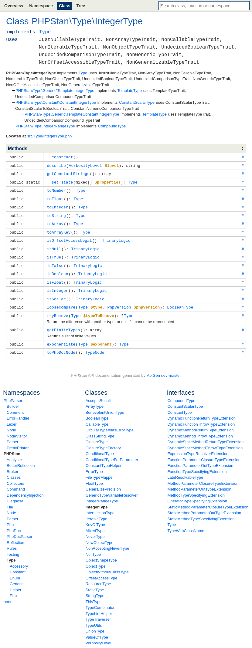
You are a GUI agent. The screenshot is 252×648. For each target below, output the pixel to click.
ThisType (94, 594)
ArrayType (95, 399)
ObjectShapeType (101, 553)
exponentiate (61, 337)
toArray (55, 221)
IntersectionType (100, 506)
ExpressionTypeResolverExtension (197, 446)
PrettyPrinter (18, 441)
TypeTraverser (98, 612)
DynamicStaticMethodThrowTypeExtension (205, 441)
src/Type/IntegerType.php (49, 136)
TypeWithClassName (185, 523)
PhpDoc (14, 523)
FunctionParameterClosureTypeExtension (203, 453)
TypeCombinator (100, 600)
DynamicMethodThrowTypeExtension (200, 429)
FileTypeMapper (100, 470)
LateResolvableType (185, 470)
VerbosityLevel (98, 636)
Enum (15, 571)
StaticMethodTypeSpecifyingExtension (200, 512)
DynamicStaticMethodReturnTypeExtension (205, 435)
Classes (14, 470)
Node (11, 423)
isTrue (54, 253)
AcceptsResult (98, 393)
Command (16, 482)
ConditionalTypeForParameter (112, 453)
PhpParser (13, 393)
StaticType (95, 583)
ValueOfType (97, 630)
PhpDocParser (19, 529)
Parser (12, 435)
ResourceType (98, 577)
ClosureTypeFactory (103, 441)
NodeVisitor (17, 429)
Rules (12, 541)
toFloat (55, 197)
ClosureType (97, 435)
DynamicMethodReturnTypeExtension (200, 423)
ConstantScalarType (185, 399)
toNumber (56, 189)
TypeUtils (94, 618)
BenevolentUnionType (105, 405)
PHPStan (12, 446)
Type (11, 553)
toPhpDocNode (61, 345)
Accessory (19, 559)
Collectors (15, 476)
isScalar (56, 293)
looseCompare (61, 301)
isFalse (55, 261)
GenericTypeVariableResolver (112, 488)
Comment (15, 405)
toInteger (57, 205)
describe (56, 165)
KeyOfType (95, 517)
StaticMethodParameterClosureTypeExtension (207, 500)
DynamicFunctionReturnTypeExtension (201, 411)
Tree (80, 5)
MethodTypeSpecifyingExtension (196, 488)
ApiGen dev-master (164, 368)
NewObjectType (100, 535)
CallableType (97, 417)
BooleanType (97, 411)
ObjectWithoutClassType (107, 565)
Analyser (14, 453)
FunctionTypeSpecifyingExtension (196, 464)
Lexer (12, 417)
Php (10, 517)
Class (64, 5)
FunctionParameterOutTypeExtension (200, 458)
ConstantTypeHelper (104, 458)
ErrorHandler (18, 411)
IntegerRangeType (102, 494)
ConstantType (179, 405)
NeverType (95, 529)
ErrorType (94, 464)
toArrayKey (58, 229)
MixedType (95, 523)
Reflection (15, 535)
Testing (13, 547)
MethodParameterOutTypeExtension (199, 482)
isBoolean (57, 269)
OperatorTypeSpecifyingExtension (197, 494)
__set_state (60, 181)
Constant (18, 565)
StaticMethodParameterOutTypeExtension (204, 506)
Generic (17, 577)
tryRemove (57, 309)
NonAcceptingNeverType (107, 541)
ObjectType (96, 559)
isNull (54, 245)
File (10, 500)
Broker (12, 464)
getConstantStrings (68, 173)
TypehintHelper (99, 606)
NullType (93, 547)
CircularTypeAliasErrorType (110, 423)
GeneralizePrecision (103, 482)
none (8, 594)
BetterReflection (21, 458)
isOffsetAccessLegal (69, 237)
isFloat (55, 277)
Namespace (41, 5)
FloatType (94, 476)
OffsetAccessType (101, 571)
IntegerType (97, 500)
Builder (13, 399)
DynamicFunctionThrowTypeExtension (201, 417)
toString (56, 213)
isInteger (57, 285)
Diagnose (15, 494)
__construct (60, 157)
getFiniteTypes (63, 323)
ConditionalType (100, 446)
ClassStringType (100, 429)
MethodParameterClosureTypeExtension (202, 476)
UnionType (95, 624)
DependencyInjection (25, 488)
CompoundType (181, 393)
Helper (15, 583)
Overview (13, 5)
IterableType (96, 512)
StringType (95, 588)
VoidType (94, 642)
